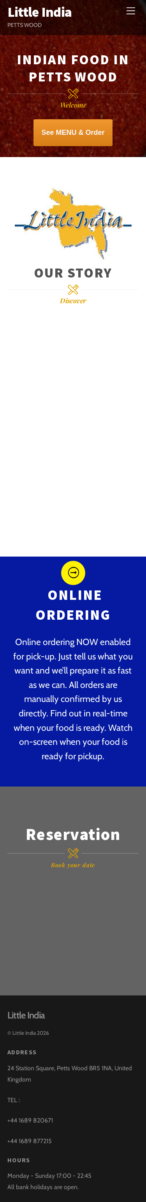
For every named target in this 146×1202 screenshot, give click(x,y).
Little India (24, 1033)
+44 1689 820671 (30, 1120)
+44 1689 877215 (29, 1141)
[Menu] (131, 11)
